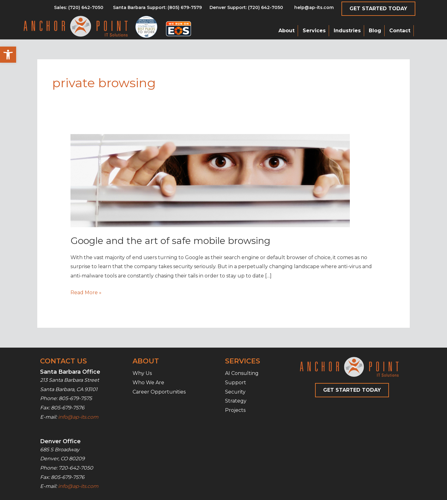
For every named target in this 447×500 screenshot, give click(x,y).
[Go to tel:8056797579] (78, 9)
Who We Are (148, 382)
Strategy (235, 401)
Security (235, 392)
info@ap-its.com (78, 417)
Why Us (142, 373)
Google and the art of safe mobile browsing (170, 240)
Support (235, 382)
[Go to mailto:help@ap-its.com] (310, 9)
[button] (8, 55)
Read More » (86, 292)
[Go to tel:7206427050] (246, 9)
